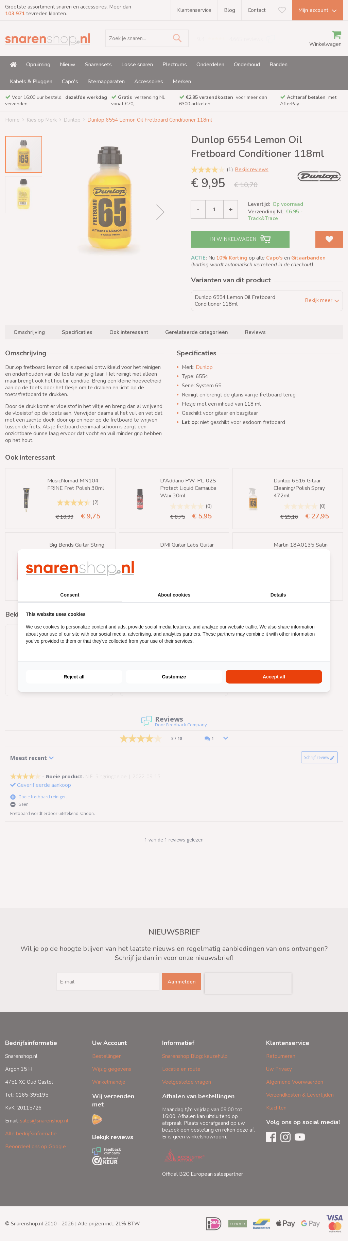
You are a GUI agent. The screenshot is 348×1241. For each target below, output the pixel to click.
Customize (174, 676)
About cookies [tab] (174, 595)
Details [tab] (278, 595)
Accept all (274, 676)
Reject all (74, 676)
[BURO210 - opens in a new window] (296, 568)
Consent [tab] (69, 595)
